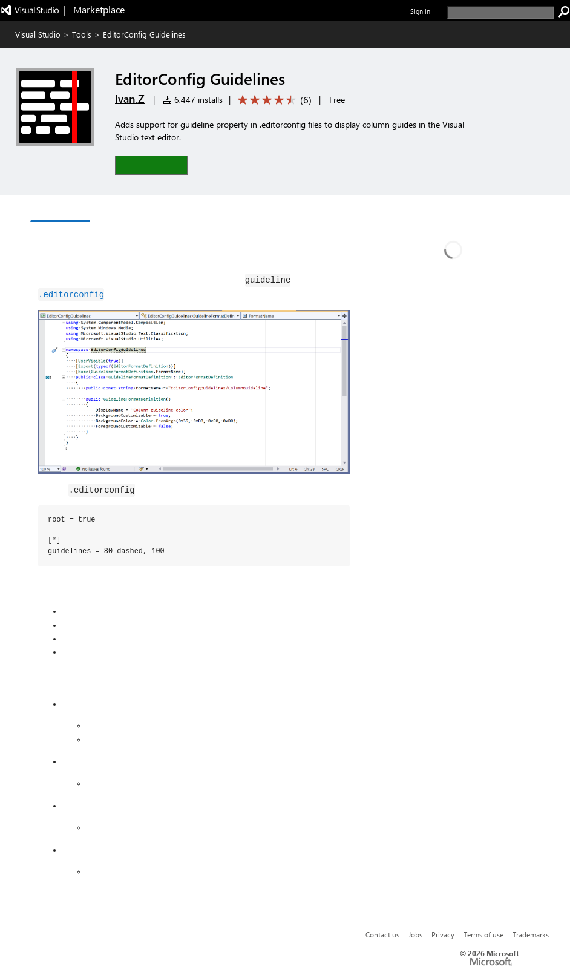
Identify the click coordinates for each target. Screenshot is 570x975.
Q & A (112, 209)
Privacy (442, 934)
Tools (81, 34)
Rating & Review (179, 209)
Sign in (420, 11)
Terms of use (483, 934)
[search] (500, 12)
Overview (60, 209)
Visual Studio (38, 34)
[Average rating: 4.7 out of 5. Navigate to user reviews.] (272, 100)
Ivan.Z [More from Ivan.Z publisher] (130, 98)
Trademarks (531, 934)
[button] (151, 165)
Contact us (382, 934)
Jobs (415, 934)
